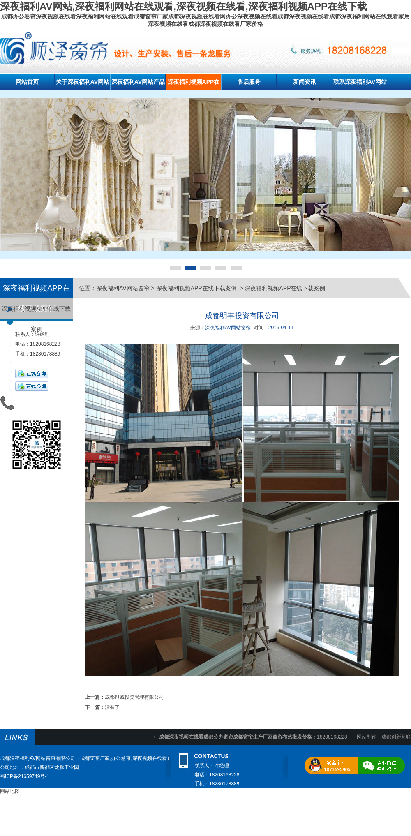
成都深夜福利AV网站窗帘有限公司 (37, 758)
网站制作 (366, 737)
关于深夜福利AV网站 (82, 82)
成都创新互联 (396, 737)
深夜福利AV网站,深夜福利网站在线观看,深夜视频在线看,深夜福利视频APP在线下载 (183, 6)
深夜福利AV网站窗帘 (123, 288)
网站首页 (27, 82)
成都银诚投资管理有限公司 (134, 697)
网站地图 (10, 791)
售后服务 (249, 82)
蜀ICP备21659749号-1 (24, 776)
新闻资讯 (304, 82)
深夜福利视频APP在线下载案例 (36, 312)
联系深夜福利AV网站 (360, 82)
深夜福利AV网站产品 (138, 82)
